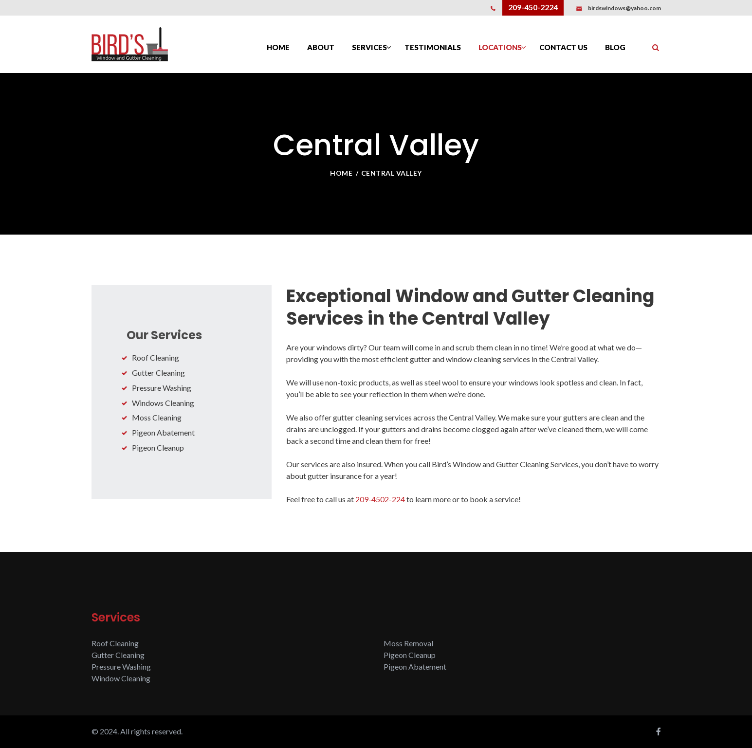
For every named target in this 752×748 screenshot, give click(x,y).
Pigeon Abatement (163, 432)
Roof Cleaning (155, 357)
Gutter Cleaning (158, 372)
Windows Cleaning (163, 402)
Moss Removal (408, 643)
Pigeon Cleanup (158, 447)
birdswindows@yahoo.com (624, 8)
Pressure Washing (161, 387)
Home (341, 173)
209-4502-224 (380, 499)
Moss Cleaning (157, 417)
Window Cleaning (121, 678)
